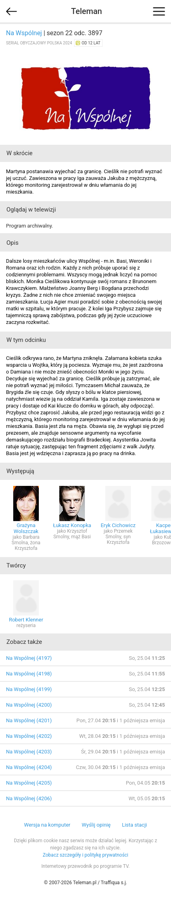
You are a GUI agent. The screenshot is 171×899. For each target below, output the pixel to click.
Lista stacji (134, 825)
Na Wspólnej (24, 33)
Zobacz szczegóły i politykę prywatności (86, 855)
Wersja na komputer (47, 825)
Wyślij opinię (96, 825)
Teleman (86, 11)
